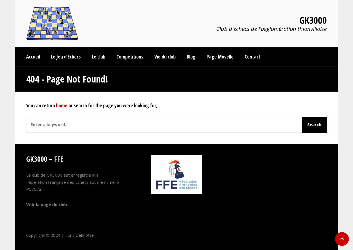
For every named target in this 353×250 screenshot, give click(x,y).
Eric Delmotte (81, 235)
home (61, 105)
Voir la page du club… (48, 204)
